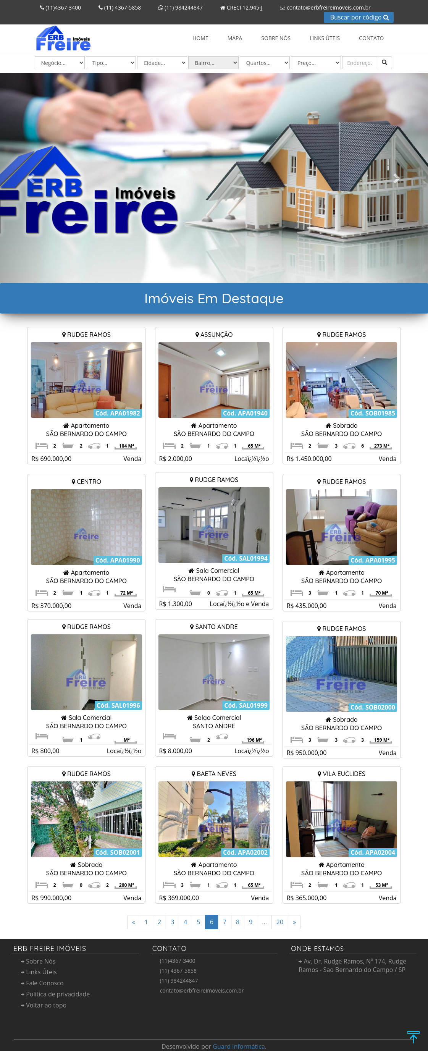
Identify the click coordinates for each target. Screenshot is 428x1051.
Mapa (235, 38)
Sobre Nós (276, 38)
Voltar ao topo (43, 1005)
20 (279, 922)
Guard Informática (239, 1046)
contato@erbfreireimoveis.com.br (322, 7)
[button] (32, 178)
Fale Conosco (42, 983)
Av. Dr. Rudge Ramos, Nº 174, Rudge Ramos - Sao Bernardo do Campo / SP (352, 965)
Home (200, 38)
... (264, 922)
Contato (371, 38)
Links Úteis (325, 38)
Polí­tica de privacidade (55, 994)
